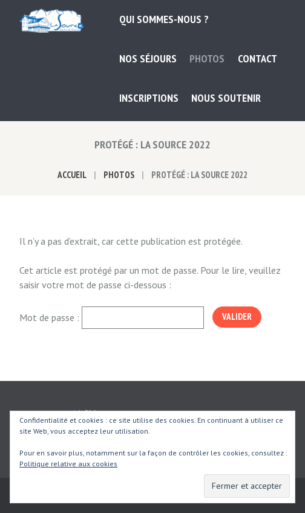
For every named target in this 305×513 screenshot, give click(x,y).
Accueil (72, 174)
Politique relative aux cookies (68, 463)
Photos (118, 174)
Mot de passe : (111, 317)
